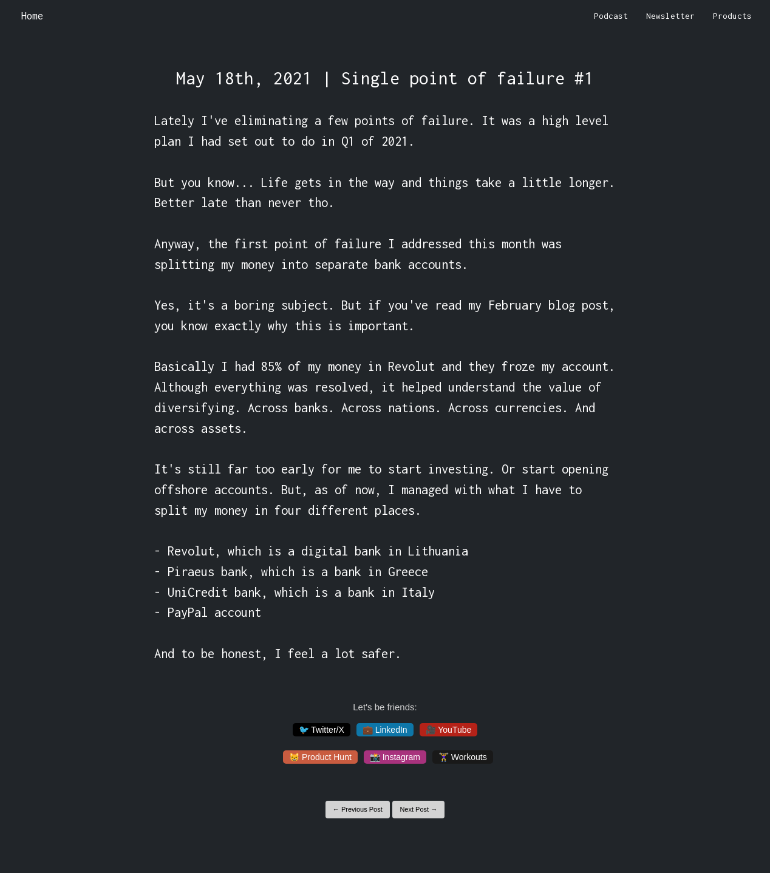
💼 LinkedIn (385, 730)
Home (32, 15)
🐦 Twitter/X (321, 730)
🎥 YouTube (449, 730)
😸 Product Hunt (320, 757)
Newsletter (670, 16)
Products (732, 16)
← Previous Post (358, 809)
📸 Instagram (395, 757)
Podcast (611, 16)
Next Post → (418, 809)
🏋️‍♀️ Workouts (462, 757)
